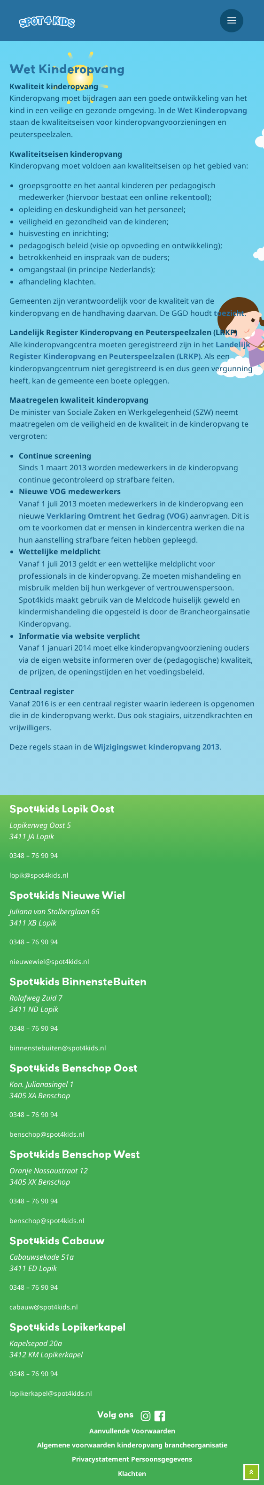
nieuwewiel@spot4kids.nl (49, 961)
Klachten (132, 1473)
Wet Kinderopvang (212, 110)
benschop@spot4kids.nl (47, 1134)
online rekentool (176, 197)
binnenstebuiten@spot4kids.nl (57, 1047)
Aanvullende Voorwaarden (132, 1430)
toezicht (229, 313)
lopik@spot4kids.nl (39, 875)
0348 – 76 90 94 (33, 855)
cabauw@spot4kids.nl (43, 1306)
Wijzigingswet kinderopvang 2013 (156, 747)
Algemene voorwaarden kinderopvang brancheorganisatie (132, 1444)
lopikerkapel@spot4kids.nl (50, 1393)
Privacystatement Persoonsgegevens (132, 1458)
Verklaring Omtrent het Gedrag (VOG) (117, 516)
